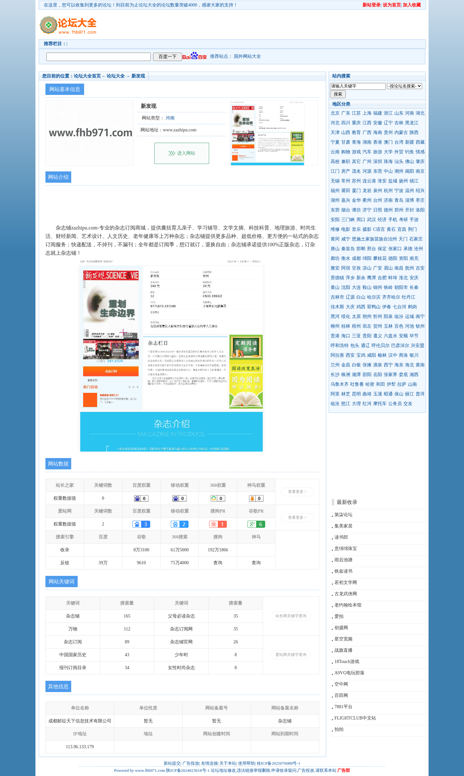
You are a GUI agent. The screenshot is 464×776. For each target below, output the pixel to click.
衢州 (367, 200)
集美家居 (343, 526)
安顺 (403, 335)
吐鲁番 (357, 384)
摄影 (367, 229)
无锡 (335, 181)
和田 (380, 384)
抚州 (409, 268)
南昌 (398, 268)
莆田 (345, 190)
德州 (388, 210)
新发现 (138, 76)
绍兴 (420, 190)
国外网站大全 (247, 56)
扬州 (403, 181)
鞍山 (367, 287)
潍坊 (356, 210)
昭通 (388, 394)
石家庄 (416, 239)
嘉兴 (345, 200)
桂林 (345, 326)
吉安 (420, 268)
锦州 (377, 287)
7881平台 (343, 706)
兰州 (335, 364)
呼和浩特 (340, 345)
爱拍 (338, 616)
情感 (420, 151)
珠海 (388, 161)
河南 (409, 113)
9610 (141, 562)
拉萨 (401, 384)
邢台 (371, 248)
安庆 (414, 277)
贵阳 (367, 335)
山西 (345, 132)
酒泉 (377, 364)
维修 (335, 229)
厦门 (356, 190)
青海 (356, 142)
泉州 (377, 190)
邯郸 (360, 248)
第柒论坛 (343, 514)
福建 (377, 113)
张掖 (367, 364)
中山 (388, 171)
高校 (335, 161)
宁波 (398, 190)
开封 (409, 210)
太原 (356, 316)
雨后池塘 (343, 559)
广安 (377, 268)
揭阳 (409, 171)
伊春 (386, 306)
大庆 (350, 306)
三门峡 (348, 219)
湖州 (335, 200)
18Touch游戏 (346, 661)
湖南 (367, 142)
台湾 (398, 142)
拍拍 (338, 729)
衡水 (345, 258)
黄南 (420, 364)
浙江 (388, 113)
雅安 (335, 268)
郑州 (398, 210)
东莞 (377, 171)
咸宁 (345, 239)
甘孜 (356, 268)
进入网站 (186, 153)
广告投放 (190, 763)
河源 (367, 171)
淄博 (409, 200)
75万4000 (180, 562)
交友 (407, 403)
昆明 (356, 394)
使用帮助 (246, 763)
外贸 (398, 151)
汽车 (367, 151)
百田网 (341, 695)
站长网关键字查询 (291, 616)
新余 (360, 277)
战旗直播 (343, 650)
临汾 (398, 316)
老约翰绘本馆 (348, 605)
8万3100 (141, 549)
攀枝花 (380, 258)
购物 (345, 151)
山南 (412, 384)
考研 (403, 219)
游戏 (356, 151)
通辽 (365, 345)
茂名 (356, 171)
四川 (345, 122)
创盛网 (341, 627)
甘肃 (345, 142)
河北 (335, 122)
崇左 (367, 326)
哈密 (369, 384)
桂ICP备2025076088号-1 (278, 763)
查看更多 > (297, 491)
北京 (335, 113)
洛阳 (420, 210)
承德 (407, 248)
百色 (398, 326)
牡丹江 (408, 297)
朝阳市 (401, 287)
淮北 (403, 277)
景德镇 (337, 277)
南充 (414, 258)
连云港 (369, 181)
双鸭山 (374, 306)
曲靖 (367, 394)
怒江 (345, 403)
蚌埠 (392, 277)
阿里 (335, 394)
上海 (367, 113)
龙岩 (367, 190)
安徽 (377, 122)
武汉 (371, 219)
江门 (335, 171)
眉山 (388, 268)
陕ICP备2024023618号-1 (187, 770)
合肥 (382, 277)
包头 (354, 345)
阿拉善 (337, 355)
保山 (398, 394)
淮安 (382, 181)
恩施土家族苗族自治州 (374, 239)
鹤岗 (412, 306)
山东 (398, 113)
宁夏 (335, 142)
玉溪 (377, 394)
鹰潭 (371, 277)
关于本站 (227, 763)
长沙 (335, 374)
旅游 (377, 151)
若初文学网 (345, 582)
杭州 (388, 190)
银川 (414, 355)
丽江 (409, 394)
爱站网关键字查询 (291, 654)
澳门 (388, 142)
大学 (388, 151)
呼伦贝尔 (381, 345)
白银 (356, 364)
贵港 (335, 335)
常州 (345, 181)
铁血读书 (343, 571)
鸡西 (360, 306)
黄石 (391, 229)
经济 (382, 219)
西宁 (388, 364)
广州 (367, 161)
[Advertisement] (269, 24)
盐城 (392, 181)
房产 (345, 171)
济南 (388, 200)
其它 (356, 161)
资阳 (403, 258)
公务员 (395, 403)
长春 (414, 287)
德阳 (392, 258)
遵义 (377, 335)
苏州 (356, 181)
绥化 (345, 316)
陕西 (414, 132)
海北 (409, 364)
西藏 (420, 142)
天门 (403, 239)
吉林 (398, 122)
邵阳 (367, 374)
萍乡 (350, 277)
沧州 (418, 248)
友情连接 (209, 763)
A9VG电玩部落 (349, 672)
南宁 (420, 316)
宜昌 (401, 229)
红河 (367, 403)
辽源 (350, 297)
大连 (356, 287)
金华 (356, 200)
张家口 (395, 248)
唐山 (335, 248)
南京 (420, 171)
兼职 (345, 161)
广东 (345, 113)
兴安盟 (417, 345)
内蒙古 (401, 132)
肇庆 (420, 161)
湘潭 (356, 374)
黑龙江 (412, 122)
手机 (392, 219)
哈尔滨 (374, 297)
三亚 (356, 335)
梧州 (356, 326)
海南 (377, 132)
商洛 (403, 355)
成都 (356, 258)
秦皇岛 (348, 248)
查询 (217, 562)
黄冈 (335, 239)
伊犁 (391, 384)
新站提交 (172, 763)
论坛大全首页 (87, 76)
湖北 (420, 113)
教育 (356, 132)
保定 (382, 248)
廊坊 (335, 258)
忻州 (377, 316)
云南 (335, 151)
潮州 (398, 171)
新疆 (409, 142)
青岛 (398, 200)
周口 (360, 219)
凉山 (367, 268)
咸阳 (371, 355)
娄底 (403, 374)
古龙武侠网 (345, 593)
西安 (350, 355)
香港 (377, 142)
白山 (360, 297)
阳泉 (388, 316)
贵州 (388, 132)
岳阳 (377, 374)
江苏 (356, 113)
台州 (377, 200)
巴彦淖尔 (400, 345)
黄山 (335, 287)
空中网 (341, 684)
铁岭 (388, 287)
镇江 (414, 181)
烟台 (345, 210)
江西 (367, 122)
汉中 (392, 355)
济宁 (367, 210)
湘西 (414, 374)
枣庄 (420, 200)
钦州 (420, 326)
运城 (409, 316)
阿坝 (345, 268)
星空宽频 (343, 639)
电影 (345, 229)
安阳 (335, 219)
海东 (398, 364)
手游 (414, 219)
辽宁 (388, 122)
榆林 (382, 355)
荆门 (412, 229)
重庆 (356, 122)
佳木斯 (337, 306)
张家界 (390, 374)
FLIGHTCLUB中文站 (355, 718)
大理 (356, 403)
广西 (367, 132)
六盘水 (390, 335)
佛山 (409, 161)
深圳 (377, 161)
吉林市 (337, 297)
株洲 (345, 374)
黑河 (335, 316)
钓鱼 (409, 151)
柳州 (335, 326)
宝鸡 (360, 355)
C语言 (379, 229)
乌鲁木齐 (340, 384)
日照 (377, 210)
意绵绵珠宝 (345, 548)
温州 (409, 190)
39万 (103, 562)
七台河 (399, 306)
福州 (335, 190)
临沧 (335, 403)
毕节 (414, 335)
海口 (345, 335)
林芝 (345, 394)
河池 (409, 326)
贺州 (377, 326)
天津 (335, 132)
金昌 (345, 364)
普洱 (420, 394)
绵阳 (367, 258)
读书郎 (341, 537)
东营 (335, 210)
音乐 (356, 229)
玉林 (388, 326)
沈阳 (345, 287)
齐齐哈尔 (391, 297)
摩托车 (380, 403)
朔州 (367, 316)
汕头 (398, 161)
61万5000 (180, 549)
